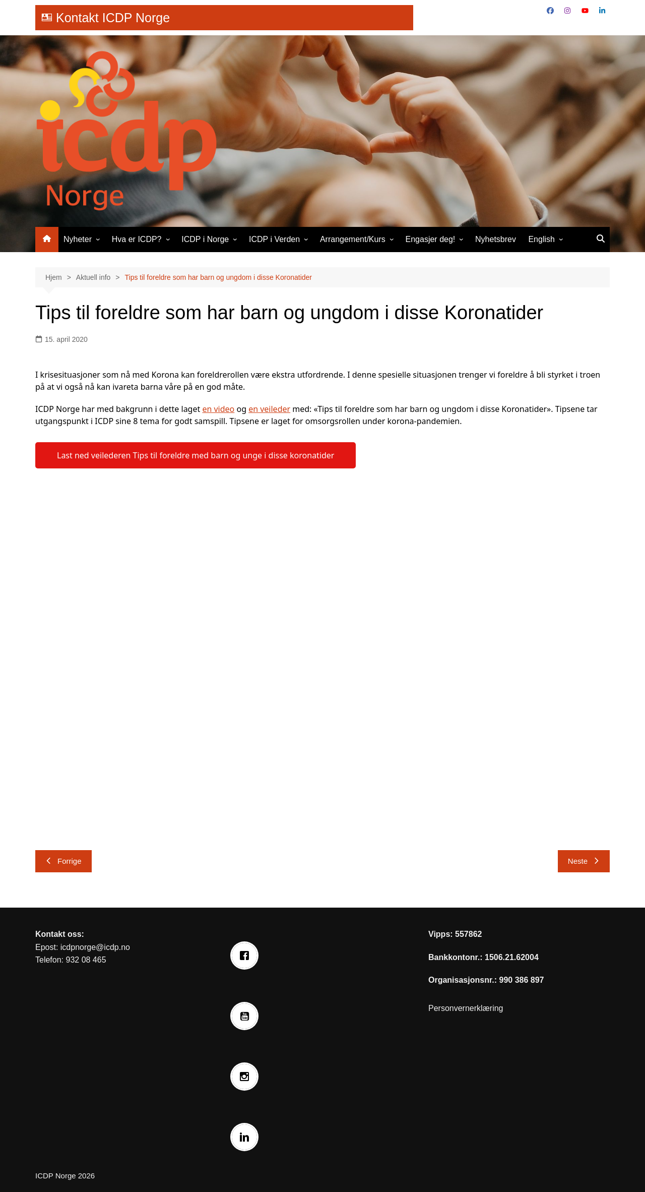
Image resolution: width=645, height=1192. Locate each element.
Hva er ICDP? (137, 239)
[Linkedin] (247, 1137)
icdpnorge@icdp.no (95, 947)
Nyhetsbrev (495, 239)
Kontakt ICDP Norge (113, 18)
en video (218, 408)
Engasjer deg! (431, 239)
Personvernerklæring (465, 1008)
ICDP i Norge (205, 239)
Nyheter (77, 239)
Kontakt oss (58, 934)
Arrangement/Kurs (352, 239)
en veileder (269, 408)
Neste (584, 861)
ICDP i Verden (274, 239)
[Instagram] (247, 1076)
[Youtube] (247, 1016)
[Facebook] (247, 955)
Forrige (63, 861)
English (541, 239)
